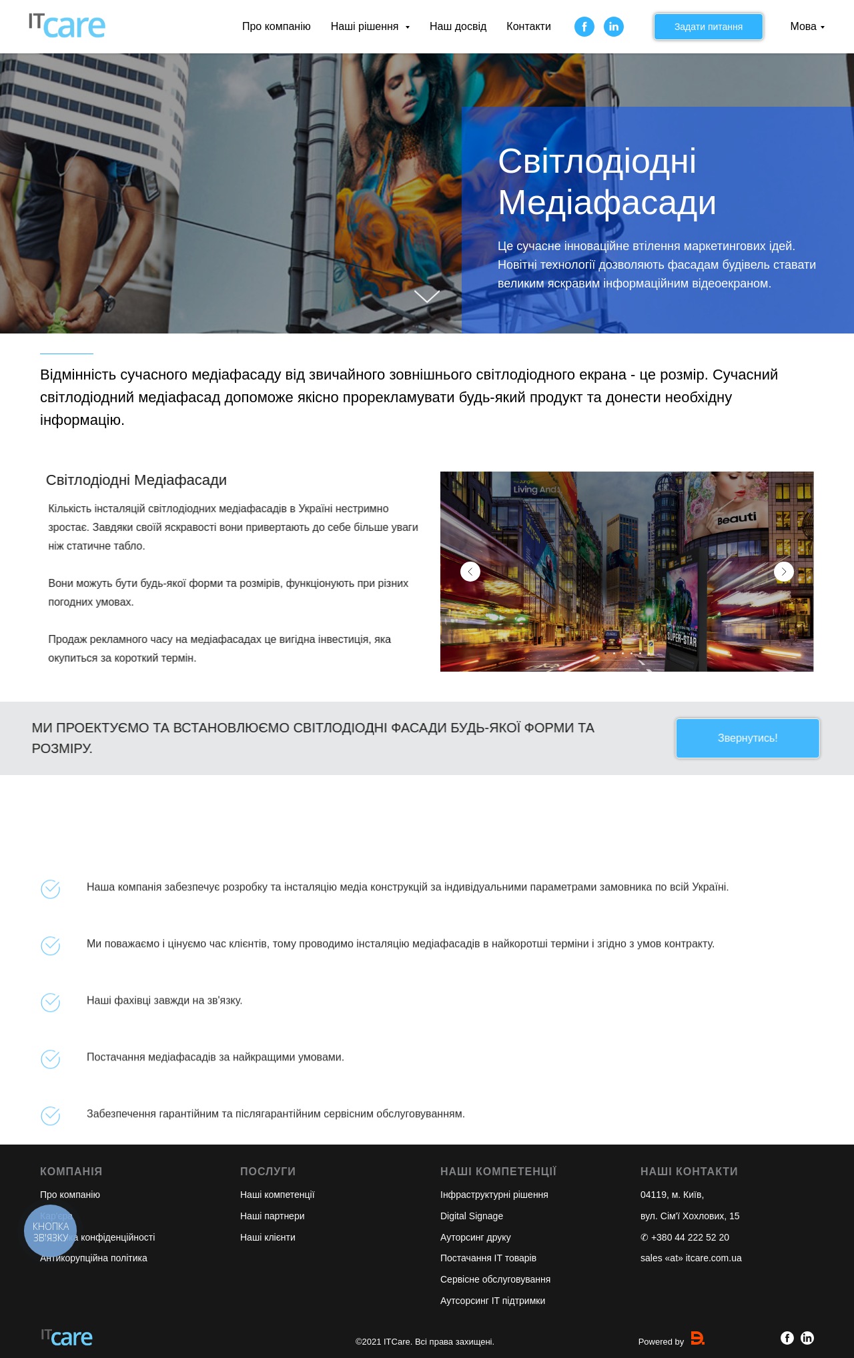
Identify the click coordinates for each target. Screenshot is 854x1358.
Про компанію (276, 26)
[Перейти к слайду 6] (649, 653)
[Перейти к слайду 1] (605, 653)
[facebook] (584, 27)
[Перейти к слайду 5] (640, 653)
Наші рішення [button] (366, 26)
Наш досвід (458, 26)
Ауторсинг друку (475, 1237)
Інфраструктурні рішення (494, 1194)
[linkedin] (614, 27)
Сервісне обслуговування (495, 1279)
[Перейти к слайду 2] (614, 653)
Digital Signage (471, 1216)
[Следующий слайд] (784, 572)
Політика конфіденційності (97, 1237)
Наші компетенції (277, 1194)
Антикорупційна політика (93, 1258)
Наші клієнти (268, 1237)
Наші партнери (272, 1216)
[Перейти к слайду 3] (623, 653)
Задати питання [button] (709, 26)
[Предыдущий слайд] (470, 572)
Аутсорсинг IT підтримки (492, 1300)
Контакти (528, 26)
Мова (803, 26)
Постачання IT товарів (488, 1258)
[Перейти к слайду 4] (631, 653)
